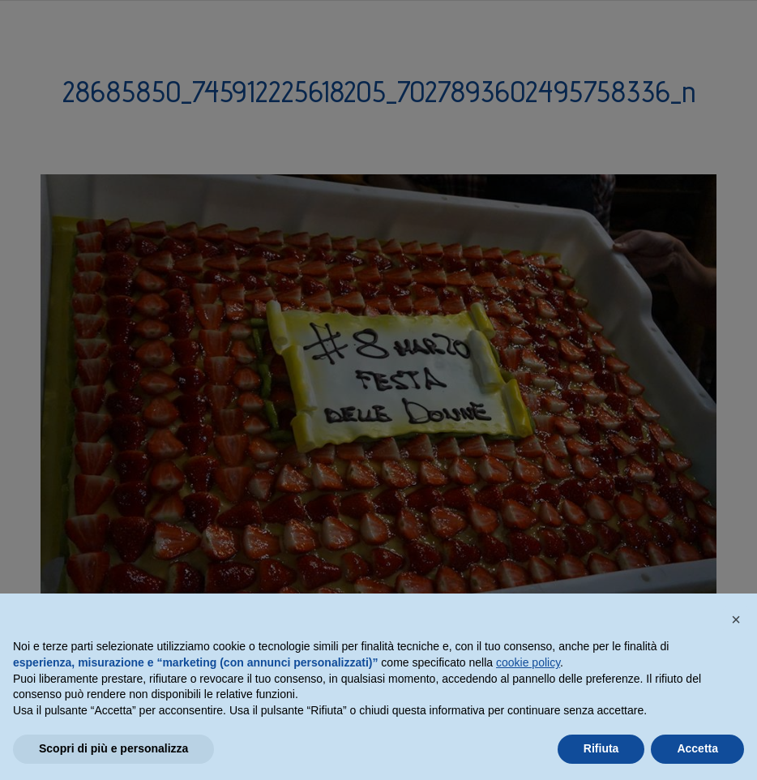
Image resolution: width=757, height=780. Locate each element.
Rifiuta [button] (601, 748)
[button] (736, 619)
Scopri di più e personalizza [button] (113, 748)
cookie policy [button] (528, 662)
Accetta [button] (697, 748)
